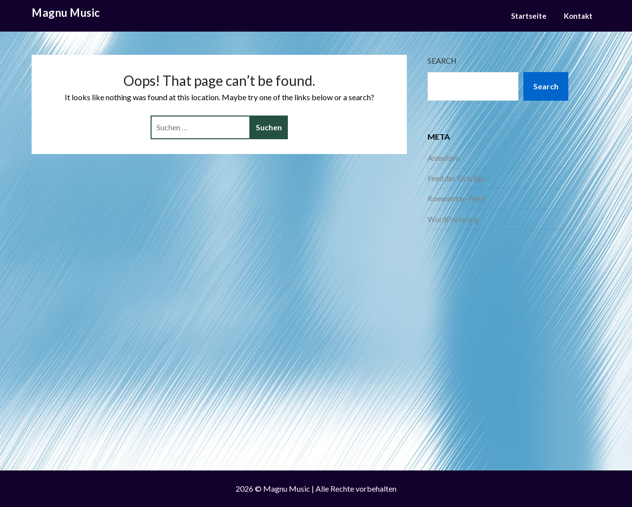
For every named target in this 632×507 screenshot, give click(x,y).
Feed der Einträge (457, 178)
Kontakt (578, 15)
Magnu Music (66, 12)
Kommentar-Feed (456, 198)
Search (442, 60)
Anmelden (444, 158)
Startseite (529, 15)
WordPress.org (453, 219)
